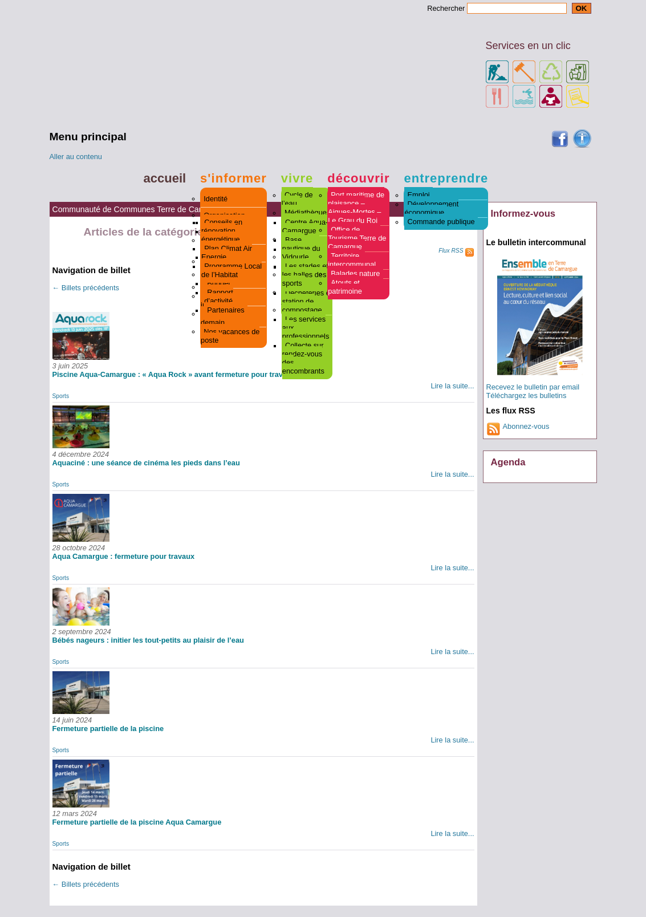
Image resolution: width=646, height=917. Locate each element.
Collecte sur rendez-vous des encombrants (303, 359)
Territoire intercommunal (352, 260)
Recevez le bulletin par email (533, 387)
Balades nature (355, 274)
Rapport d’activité (218, 297)
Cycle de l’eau (297, 199)
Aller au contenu (76, 156)
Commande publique (441, 222)
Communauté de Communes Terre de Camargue (139, 209)
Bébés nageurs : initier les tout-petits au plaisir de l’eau (148, 640)
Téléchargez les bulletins (526, 395)
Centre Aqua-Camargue (305, 227)
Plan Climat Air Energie (226, 253)
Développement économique (431, 208)
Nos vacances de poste (230, 335)
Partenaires (225, 310)
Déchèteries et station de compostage (307, 302)
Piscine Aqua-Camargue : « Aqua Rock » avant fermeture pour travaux (173, 374)
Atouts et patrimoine (345, 287)
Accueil (165, 178)
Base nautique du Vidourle (301, 249)
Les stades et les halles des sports (305, 275)
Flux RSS (450, 250)
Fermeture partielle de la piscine (108, 728)
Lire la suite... (452, 386)
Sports (61, 396)
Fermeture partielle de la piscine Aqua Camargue (137, 822)
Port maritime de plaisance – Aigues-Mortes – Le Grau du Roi (356, 208)
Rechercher (446, 8)
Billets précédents (85, 287)
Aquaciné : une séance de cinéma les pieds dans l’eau (146, 462)
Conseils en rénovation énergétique (221, 231)
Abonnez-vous (526, 426)
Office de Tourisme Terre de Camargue (357, 238)
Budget (218, 283)
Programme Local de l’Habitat (231, 270)
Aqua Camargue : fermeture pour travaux (123, 556)
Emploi (419, 195)
